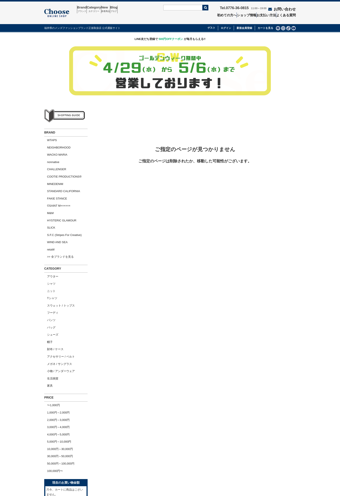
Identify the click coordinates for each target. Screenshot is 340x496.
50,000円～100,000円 (58, 387)
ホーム (51, 455)
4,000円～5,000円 (55, 364)
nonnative (50, 150)
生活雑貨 (50, 318)
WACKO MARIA (54, 144)
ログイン (226, 22)
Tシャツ (49, 257)
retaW (48, 217)
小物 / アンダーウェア (58, 313)
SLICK (48, 200)
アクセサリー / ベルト (58, 302)
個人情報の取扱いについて (215, 462)
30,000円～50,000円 (57, 381)
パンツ (48, 274)
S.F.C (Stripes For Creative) (61, 206)
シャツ (48, 246)
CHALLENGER (53, 155)
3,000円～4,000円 (55, 359)
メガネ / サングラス (56, 307)
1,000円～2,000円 (55, 347)
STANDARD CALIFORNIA (60, 172)
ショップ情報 (246, 14)
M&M (47, 189)
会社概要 (52, 462)
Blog (132, 9)
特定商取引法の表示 (210, 455)
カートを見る (265, 22)
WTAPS (49, 133)
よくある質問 (288, 14)
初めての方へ (225, 14)
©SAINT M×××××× (56, 183)
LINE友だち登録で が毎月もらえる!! (169, 33)
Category (102, 9)
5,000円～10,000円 (56, 370)
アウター (50, 240)
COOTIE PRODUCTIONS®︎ (61, 161)
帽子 (47, 290)
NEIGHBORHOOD (56, 138)
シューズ (50, 285)
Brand (84, 9)
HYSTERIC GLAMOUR (59, 194)
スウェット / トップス (58, 262)
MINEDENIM (52, 166)
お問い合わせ (283, 8)
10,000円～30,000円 (57, 375)
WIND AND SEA (54, 211)
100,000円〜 (52, 392)
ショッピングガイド (59, 470)
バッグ (48, 279)
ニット (48, 251)
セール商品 (154, 455)
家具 (47, 324)
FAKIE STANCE (54, 178)
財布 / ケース (52, 296)
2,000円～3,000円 (55, 353)
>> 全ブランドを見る (57, 222)
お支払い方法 (267, 14)
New (118, 9)
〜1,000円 (50, 342)
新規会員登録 (244, 22)
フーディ (50, 268)
